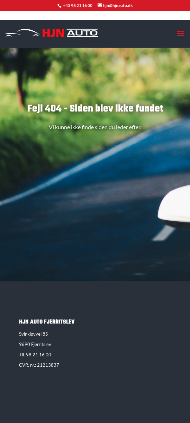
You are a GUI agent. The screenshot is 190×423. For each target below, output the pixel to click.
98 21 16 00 (38, 354)
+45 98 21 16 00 (78, 5)
